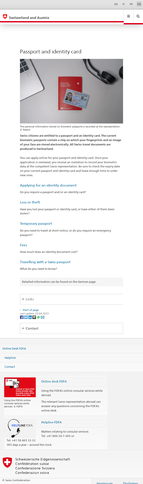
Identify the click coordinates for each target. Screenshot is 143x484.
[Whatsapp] (39, 312)
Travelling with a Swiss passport (45, 258)
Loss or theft (30, 198)
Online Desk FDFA (14, 344)
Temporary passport (36, 219)
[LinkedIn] (30, 312)
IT (123, 4)
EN (139, 4)
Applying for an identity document (48, 181)
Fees (23, 241)
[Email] (42, 312)
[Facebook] (22, 312)
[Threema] (34, 312)
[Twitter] (26, 312)
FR (131, 4)
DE (116, 4)
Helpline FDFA (51, 418)
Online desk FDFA (54, 377)
